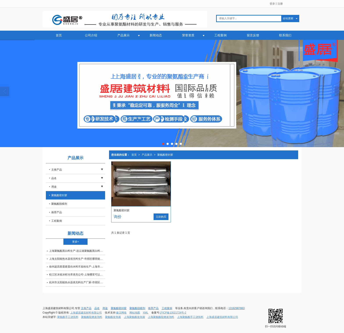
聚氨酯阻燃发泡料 (91, 317)
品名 (54, 178)
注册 (280, 3)
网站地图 (134, 312)
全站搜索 (288, 18)
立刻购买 (161, 216)
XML (146, 312)
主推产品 (56, 169)
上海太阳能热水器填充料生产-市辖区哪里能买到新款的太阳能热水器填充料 (77, 258)
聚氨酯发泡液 (113, 317)
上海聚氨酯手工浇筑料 (190, 317)
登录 (272, 3)
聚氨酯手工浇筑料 (67, 317)
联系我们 (285, 35)
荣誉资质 (188, 35)
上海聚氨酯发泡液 (134, 317)
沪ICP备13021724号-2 (173, 312)
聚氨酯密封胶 (165, 154)
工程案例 (220, 35)
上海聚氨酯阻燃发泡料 (161, 317)
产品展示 (123, 35)
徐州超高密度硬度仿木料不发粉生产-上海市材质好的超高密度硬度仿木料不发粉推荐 (77, 266)
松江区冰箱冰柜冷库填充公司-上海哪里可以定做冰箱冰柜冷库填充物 (77, 274)
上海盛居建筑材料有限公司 (86, 312)
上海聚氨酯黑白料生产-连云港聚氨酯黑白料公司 (77, 250)
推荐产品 (56, 212)
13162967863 (236, 308)
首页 (59, 35)
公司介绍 (91, 35)
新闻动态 (156, 35)
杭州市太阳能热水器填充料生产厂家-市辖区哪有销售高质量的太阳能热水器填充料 (77, 282)
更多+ (75, 241)
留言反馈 (253, 35)
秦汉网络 (121, 312)
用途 (54, 186)
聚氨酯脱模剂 (59, 203)
